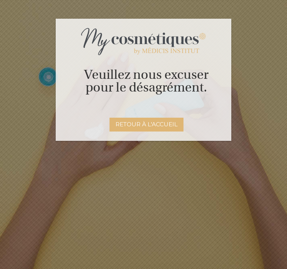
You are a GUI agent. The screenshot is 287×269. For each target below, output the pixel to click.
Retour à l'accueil (146, 124)
